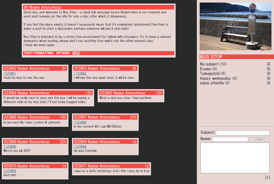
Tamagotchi (210, 73)
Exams (205, 69)
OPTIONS (62, 53)
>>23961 (10, 73)
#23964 (10, 93)
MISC (76, 53)
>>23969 (10, 170)
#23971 (80, 166)
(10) (223, 64)
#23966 (10, 117)
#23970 (10, 166)
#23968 (10, 142)
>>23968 (80, 146)
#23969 (80, 142)
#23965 (106, 93)
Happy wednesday (215, 78)
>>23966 (80, 122)
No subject (210, 64)
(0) (214, 69)
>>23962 (80, 73)
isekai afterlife (212, 83)
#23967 (80, 117)
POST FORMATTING (38, 53)
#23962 (10, 68)
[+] (267, 177)
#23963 (80, 68)
